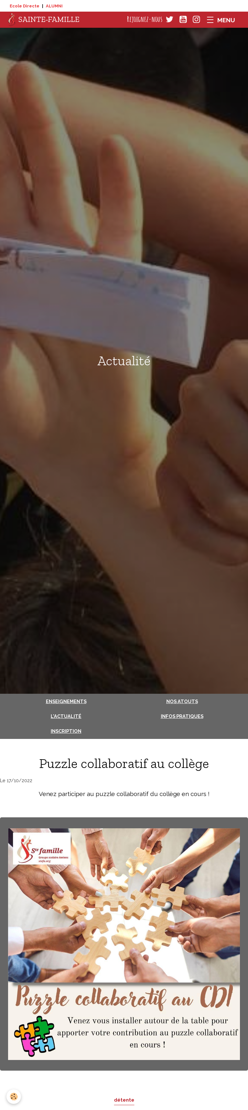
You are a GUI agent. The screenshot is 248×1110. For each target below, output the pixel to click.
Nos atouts (182, 701)
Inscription (66, 731)
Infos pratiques (182, 716)
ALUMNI (54, 6)
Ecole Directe (24, 6)
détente (124, 1100)
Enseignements (66, 701)
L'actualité (66, 716)
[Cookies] (13, 1096)
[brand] (43, 20)
